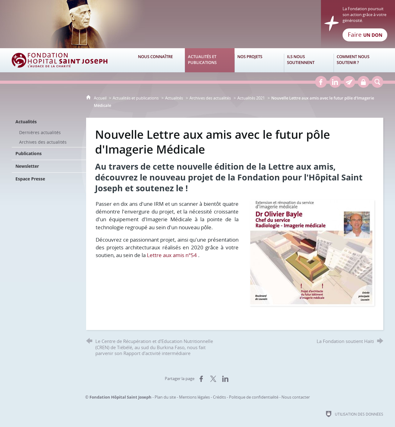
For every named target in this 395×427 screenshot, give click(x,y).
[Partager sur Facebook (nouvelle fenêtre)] (201, 379)
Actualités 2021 (251, 98)
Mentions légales (194, 397)
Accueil (100, 98)
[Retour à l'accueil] (197, 24)
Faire (365, 35)
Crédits (219, 397)
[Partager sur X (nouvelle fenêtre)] (213, 379)
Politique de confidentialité (253, 397)
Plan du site (165, 397)
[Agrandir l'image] (312, 252)
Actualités (174, 98)
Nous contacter (295, 397)
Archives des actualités (210, 98)
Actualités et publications (136, 98)
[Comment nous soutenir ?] (358, 60)
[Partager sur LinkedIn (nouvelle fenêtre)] (225, 379)
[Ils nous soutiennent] (309, 60)
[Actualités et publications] (210, 60)
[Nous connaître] (160, 60)
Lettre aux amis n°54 (172, 255)
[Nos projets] (259, 60)
